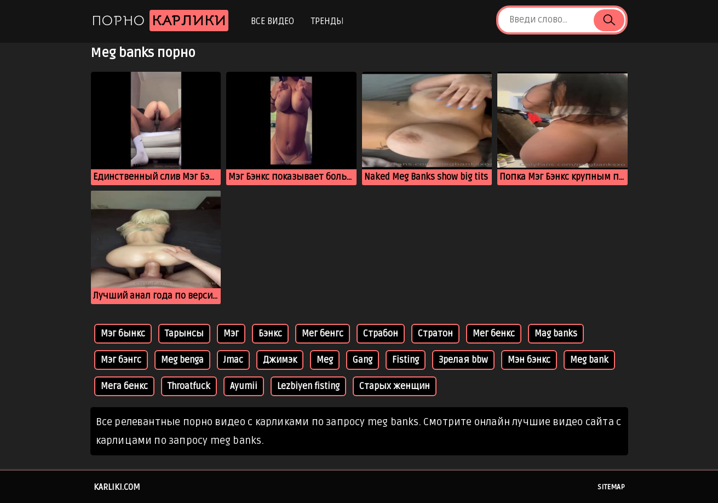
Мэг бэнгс (121, 360)
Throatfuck (189, 386)
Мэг (231, 333)
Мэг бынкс (123, 333)
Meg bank (589, 360)
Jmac (233, 360)
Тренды (327, 21)
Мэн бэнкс (529, 360)
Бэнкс (270, 333)
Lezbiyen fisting (308, 386)
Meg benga (182, 360)
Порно (159, 20)
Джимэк (280, 360)
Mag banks (556, 333)
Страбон (380, 333)
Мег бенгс (322, 333)
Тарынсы (184, 333)
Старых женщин (394, 386)
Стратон (435, 333)
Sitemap (611, 487)
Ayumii (243, 386)
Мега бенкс (124, 386)
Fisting (405, 360)
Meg (325, 360)
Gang (362, 360)
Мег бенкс (494, 333)
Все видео (272, 21)
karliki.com (117, 487)
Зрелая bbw (463, 360)
